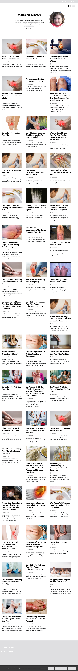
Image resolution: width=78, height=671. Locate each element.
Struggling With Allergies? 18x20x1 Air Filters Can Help (60, 582)
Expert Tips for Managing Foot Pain (11, 171)
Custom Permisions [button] (61, 668)
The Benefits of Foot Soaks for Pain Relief (36, 58)
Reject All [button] (72, 668)
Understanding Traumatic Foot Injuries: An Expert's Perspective (35, 619)
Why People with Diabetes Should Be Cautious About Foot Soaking (60, 505)
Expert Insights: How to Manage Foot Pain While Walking (59, 59)
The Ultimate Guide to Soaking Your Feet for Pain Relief (60, 389)
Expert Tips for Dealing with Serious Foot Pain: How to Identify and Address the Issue (10, 545)
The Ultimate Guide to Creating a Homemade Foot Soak (12, 208)
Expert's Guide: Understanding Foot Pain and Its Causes (35, 172)
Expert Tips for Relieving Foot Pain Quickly (35, 281)
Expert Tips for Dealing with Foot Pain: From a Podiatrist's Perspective (59, 208)
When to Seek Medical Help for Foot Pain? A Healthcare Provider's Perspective (58, 136)
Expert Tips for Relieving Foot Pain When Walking (59, 353)
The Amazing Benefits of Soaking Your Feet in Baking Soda (35, 354)
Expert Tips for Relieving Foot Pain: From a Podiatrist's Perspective (35, 567)
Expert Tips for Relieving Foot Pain (11, 388)
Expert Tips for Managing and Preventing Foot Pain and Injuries (35, 430)
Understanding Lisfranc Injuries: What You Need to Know (60, 172)
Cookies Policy (43, 668)
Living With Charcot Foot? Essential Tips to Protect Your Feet (11, 619)
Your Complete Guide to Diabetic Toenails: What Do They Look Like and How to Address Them (60, 97)
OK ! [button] (51, 668)
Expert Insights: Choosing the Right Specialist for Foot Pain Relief (35, 135)
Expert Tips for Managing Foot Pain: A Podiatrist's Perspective (11, 451)
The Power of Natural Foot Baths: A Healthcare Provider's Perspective (36, 544)
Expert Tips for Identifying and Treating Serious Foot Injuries (12, 96)
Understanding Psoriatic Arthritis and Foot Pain (59, 281)
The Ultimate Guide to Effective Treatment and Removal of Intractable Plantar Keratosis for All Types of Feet (35, 391)
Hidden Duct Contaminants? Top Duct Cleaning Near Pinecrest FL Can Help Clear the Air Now (12, 506)
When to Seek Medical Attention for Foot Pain (10, 58)
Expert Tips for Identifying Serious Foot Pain (60, 429)
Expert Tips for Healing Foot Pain (10, 134)
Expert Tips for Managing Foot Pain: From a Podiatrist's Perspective (35, 304)
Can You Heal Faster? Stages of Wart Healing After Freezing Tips (10, 245)
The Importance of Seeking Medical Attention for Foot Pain (12, 282)
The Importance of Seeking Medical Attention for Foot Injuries (36, 208)
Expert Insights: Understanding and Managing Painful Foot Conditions (58, 467)
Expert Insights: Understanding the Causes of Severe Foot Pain (36, 230)
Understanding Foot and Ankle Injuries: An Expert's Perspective (36, 505)
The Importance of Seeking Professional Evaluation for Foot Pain (12, 582)
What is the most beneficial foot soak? (9, 353)
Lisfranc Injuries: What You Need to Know (60, 244)
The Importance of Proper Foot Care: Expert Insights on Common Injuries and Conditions (11, 305)
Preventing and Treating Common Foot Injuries (35, 80)
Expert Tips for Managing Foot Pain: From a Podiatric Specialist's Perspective (60, 319)
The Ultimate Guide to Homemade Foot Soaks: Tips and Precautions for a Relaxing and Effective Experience (36, 468)
